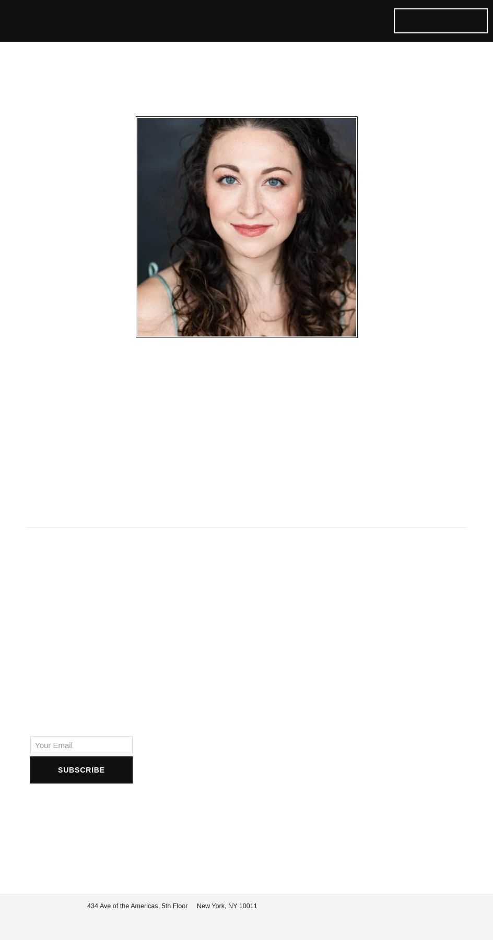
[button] (328, 21)
